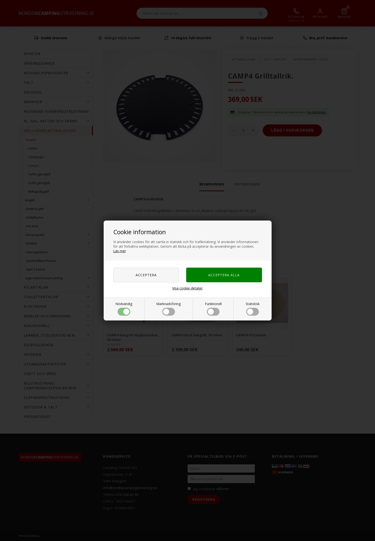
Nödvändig (123, 308)
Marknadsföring (168, 308)
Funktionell (213, 308)
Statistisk (253, 308)
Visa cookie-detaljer (187, 288)
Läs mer (119, 251)
